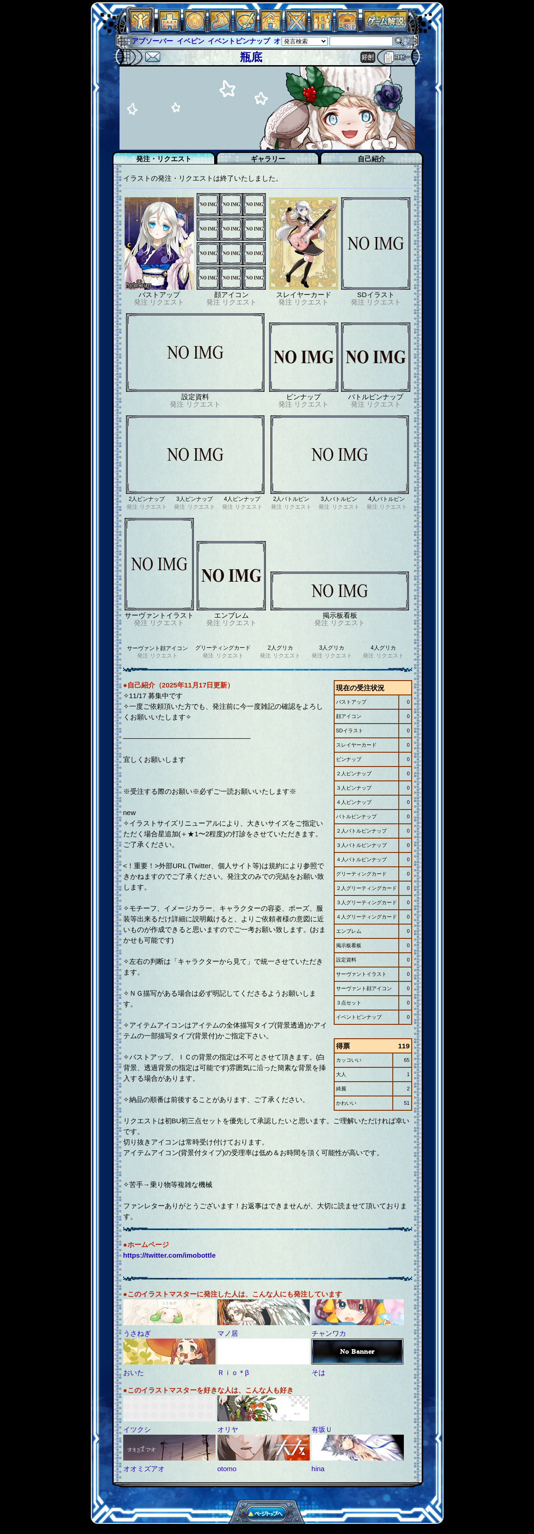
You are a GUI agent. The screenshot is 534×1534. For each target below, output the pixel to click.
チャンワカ (329, 1333)
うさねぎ (137, 1333)
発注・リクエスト (164, 159)
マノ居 (227, 1333)
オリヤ (227, 1429)
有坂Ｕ (322, 1429)
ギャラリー (268, 159)
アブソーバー (152, 41)
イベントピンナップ (239, 41)
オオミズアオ (144, 1469)
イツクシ (137, 1429)
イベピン (190, 41)
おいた (133, 1372)
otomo (227, 1469)
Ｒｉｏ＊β (233, 1372)
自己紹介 (371, 159)
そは (318, 1372)
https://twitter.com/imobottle (169, 1255)
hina (318, 1469)
